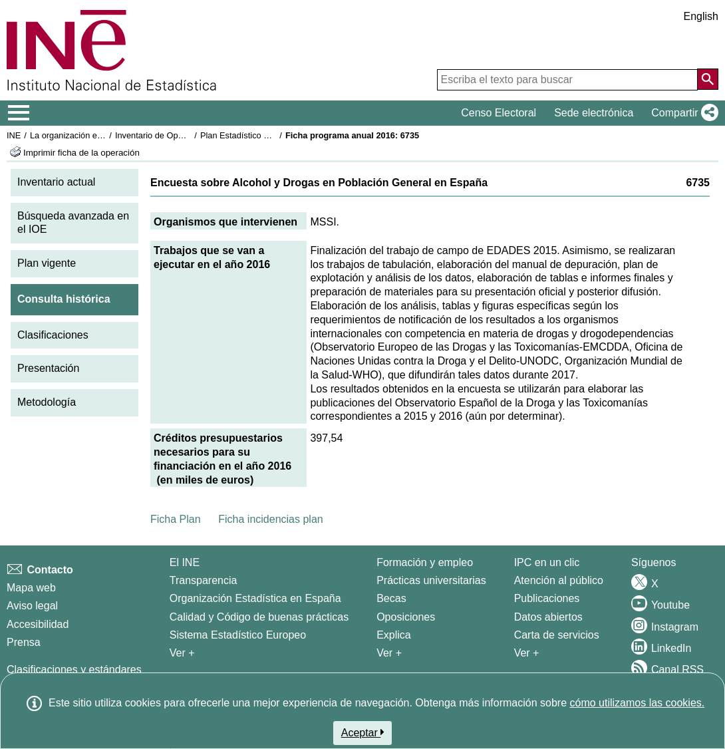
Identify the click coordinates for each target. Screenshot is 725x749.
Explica (393, 635)
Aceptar (362, 732)
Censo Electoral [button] (498, 112)
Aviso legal (32, 605)
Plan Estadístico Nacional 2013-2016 (270, 135)
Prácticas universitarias (431, 580)
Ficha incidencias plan (270, 519)
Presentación (48, 368)
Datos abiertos (548, 617)
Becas (391, 598)
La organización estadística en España (103, 135)
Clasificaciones (52, 335)
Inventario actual (56, 182)
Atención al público (558, 580)
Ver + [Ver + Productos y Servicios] (526, 653)
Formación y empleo (424, 562)
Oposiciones (405, 617)
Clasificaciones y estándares (74, 669)
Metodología (46, 402)
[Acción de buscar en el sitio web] (707, 79)
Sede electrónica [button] (593, 112)
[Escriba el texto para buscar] (567, 79)
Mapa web (31, 587)
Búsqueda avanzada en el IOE (73, 222)
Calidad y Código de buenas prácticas (259, 617)
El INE (185, 562)
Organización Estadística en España (255, 598)
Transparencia (203, 580)
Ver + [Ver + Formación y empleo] (389, 653)
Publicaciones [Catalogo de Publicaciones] (547, 598)
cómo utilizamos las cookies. (636, 702)
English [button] (701, 16)
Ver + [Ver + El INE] (182, 653)
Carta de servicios (556, 635)
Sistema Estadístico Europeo (238, 635)
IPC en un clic (547, 562)
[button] (682, 113)
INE (14, 135)
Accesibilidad (38, 624)
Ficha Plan (175, 519)
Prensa (24, 642)
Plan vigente (46, 263)
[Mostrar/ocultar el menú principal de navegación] (19, 113)
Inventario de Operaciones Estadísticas (189, 135)
